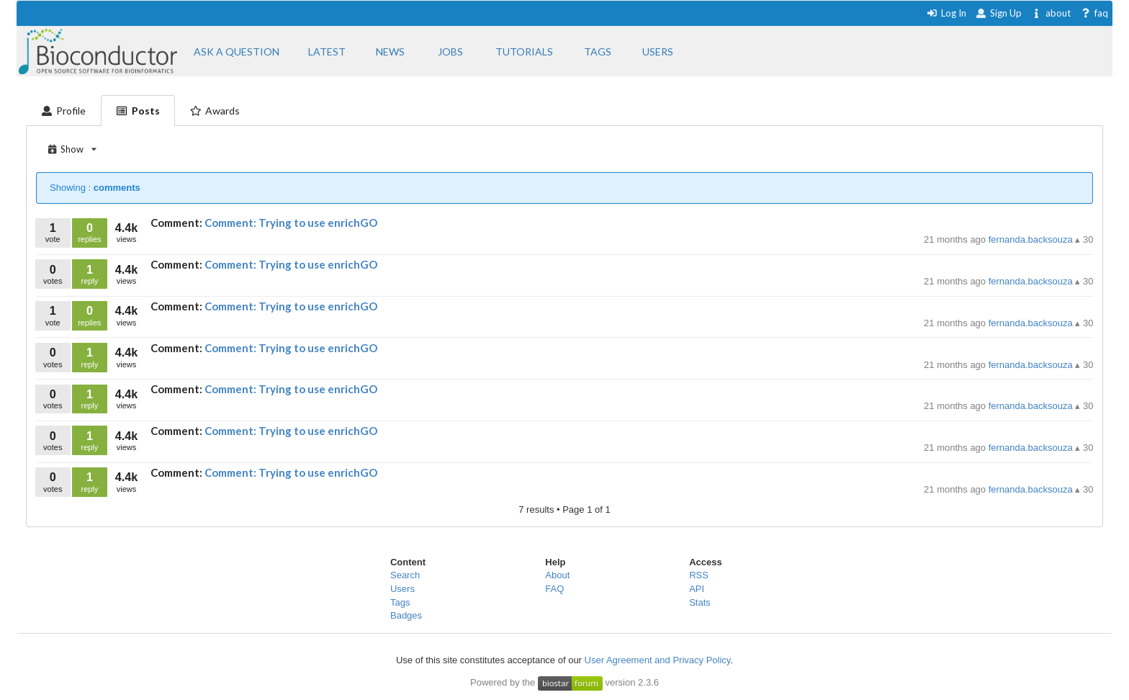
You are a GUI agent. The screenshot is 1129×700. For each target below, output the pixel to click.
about (1051, 13)
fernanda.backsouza (1032, 239)
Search (405, 575)
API (696, 588)
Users (402, 588)
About (557, 575)
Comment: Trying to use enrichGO (290, 222)
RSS (699, 575)
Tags (400, 602)
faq (1094, 13)
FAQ (554, 588)
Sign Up (999, 13)
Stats (700, 602)
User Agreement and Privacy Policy (658, 660)
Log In (946, 13)
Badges (406, 615)
